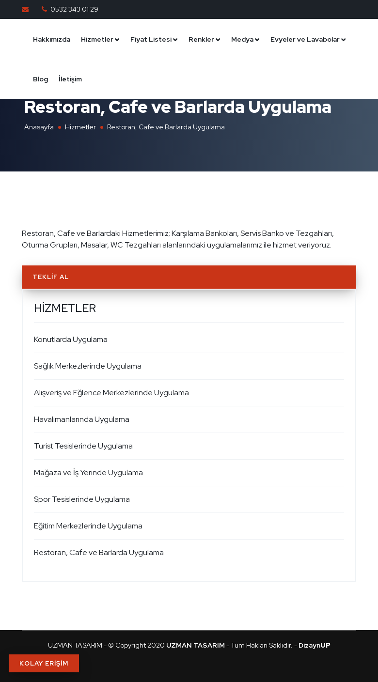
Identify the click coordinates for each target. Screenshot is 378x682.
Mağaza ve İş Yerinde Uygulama (88, 472)
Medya (242, 39)
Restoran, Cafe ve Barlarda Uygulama (99, 552)
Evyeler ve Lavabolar (305, 39)
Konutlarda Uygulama (71, 339)
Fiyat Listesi (151, 39)
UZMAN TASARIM (75, 645)
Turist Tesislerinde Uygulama (83, 446)
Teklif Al (50, 277)
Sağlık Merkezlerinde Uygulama (88, 366)
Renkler (201, 39)
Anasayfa (39, 127)
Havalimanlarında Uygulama (81, 419)
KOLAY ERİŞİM (43, 663)
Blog (40, 79)
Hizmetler (97, 39)
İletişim (70, 79)
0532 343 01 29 (74, 9)
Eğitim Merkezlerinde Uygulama (88, 526)
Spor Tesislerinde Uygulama (82, 499)
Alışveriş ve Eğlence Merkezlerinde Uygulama (111, 393)
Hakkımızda (51, 39)
